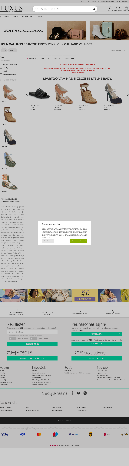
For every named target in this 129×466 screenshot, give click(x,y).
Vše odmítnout (47, 241)
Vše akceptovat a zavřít (78, 241)
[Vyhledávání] (94, 9)
